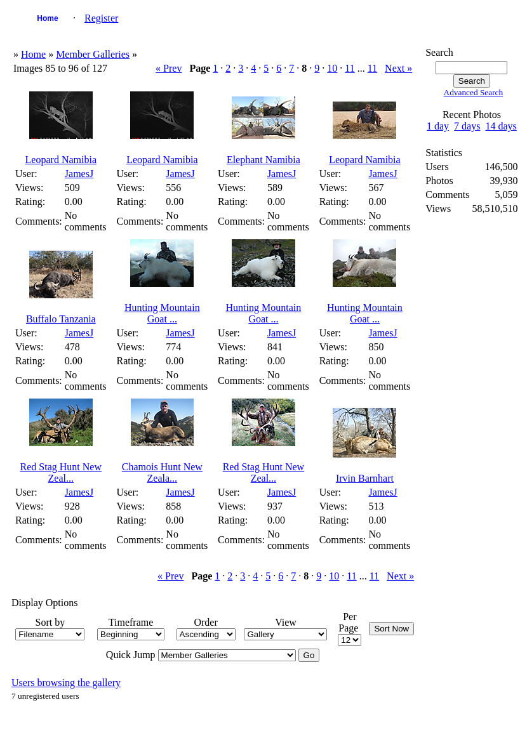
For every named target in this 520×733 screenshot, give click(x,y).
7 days (467, 126)
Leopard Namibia (61, 159)
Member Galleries (93, 54)
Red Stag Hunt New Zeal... (61, 472)
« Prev (169, 68)
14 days (500, 126)
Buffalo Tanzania (61, 319)
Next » (398, 68)
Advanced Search (473, 92)
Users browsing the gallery (66, 682)
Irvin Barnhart (365, 478)
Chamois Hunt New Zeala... (162, 472)
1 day (438, 126)
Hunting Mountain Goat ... (162, 313)
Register (101, 18)
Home (47, 18)
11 (349, 68)
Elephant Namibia (263, 159)
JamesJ (79, 173)
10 (332, 68)
